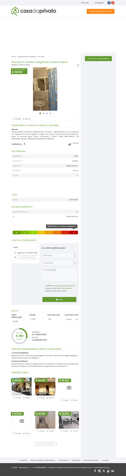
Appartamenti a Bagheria (27, 57)
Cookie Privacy (86, 467)
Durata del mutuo (72, 315)
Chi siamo (23, 460)
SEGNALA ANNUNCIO (26, 257)
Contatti (105, 460)
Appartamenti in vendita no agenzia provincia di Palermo (34, 364)
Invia (59, 299)
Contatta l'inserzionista (98, 58)
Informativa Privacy (71, 467)
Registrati (99, 3)
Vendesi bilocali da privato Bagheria (25, 358)
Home (14, 57)
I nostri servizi (63, 460)
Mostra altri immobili (45, 444)
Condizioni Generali (55, 467)
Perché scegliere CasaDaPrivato (43, 460)
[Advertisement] (63, 35)
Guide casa (76, 460)
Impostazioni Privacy (102, 467)
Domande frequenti (91, 460)
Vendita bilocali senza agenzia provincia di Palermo (47, 366)
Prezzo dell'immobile (17, 316)
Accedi (84, 3)
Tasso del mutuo (53, 315)
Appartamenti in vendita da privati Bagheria (28, 355)
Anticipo (32, 315)
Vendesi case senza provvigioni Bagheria (61, 355)
